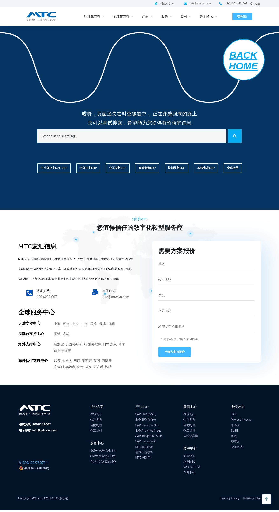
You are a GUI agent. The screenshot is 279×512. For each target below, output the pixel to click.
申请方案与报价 (175, 354)
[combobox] (130, 136)
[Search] (233, 136)
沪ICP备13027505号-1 (33, 464)
